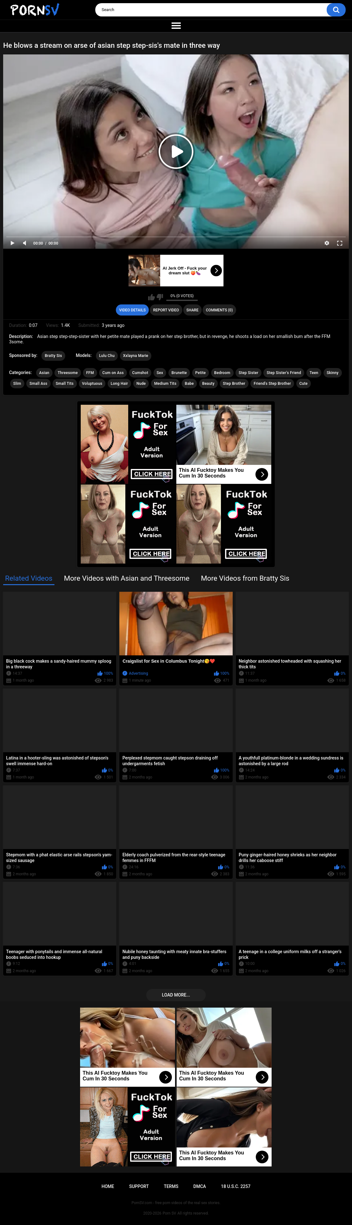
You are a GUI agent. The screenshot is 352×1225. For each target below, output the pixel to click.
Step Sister (248, 373)
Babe (189, 383)
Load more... (176, 994)
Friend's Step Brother (272, 383)
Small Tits (65, 383)
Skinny (333, 373)
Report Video (166, 310)
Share (192, 310)
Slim (17, 383)
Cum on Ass (113, 373)
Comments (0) (219, 310)
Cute (303, 383)
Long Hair (119, 383)
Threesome (68, 373)
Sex (160, 373)
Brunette (179, 373)
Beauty (208, 383)
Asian (44, 373)
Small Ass (38, 383)
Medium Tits (165, 383)
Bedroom (222, 373)
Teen (314, 373)
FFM (90, 373)
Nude (141, 383)
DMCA (199, 1186)
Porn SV (169, 1213)
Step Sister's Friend (284, 373)
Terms (171, 1186)
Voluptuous (92, 383)
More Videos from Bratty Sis (245, 578)
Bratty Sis (53, 355)
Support (139, 1186)
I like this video (151, 297)
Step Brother (234, 383)
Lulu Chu (107, 355)
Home (108, 1186)
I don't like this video (159, 297)
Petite (200, 373)
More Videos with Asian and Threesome (126, 578)
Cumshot (140, 373)
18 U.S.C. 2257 (235, 1186)
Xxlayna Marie (135, 355)
